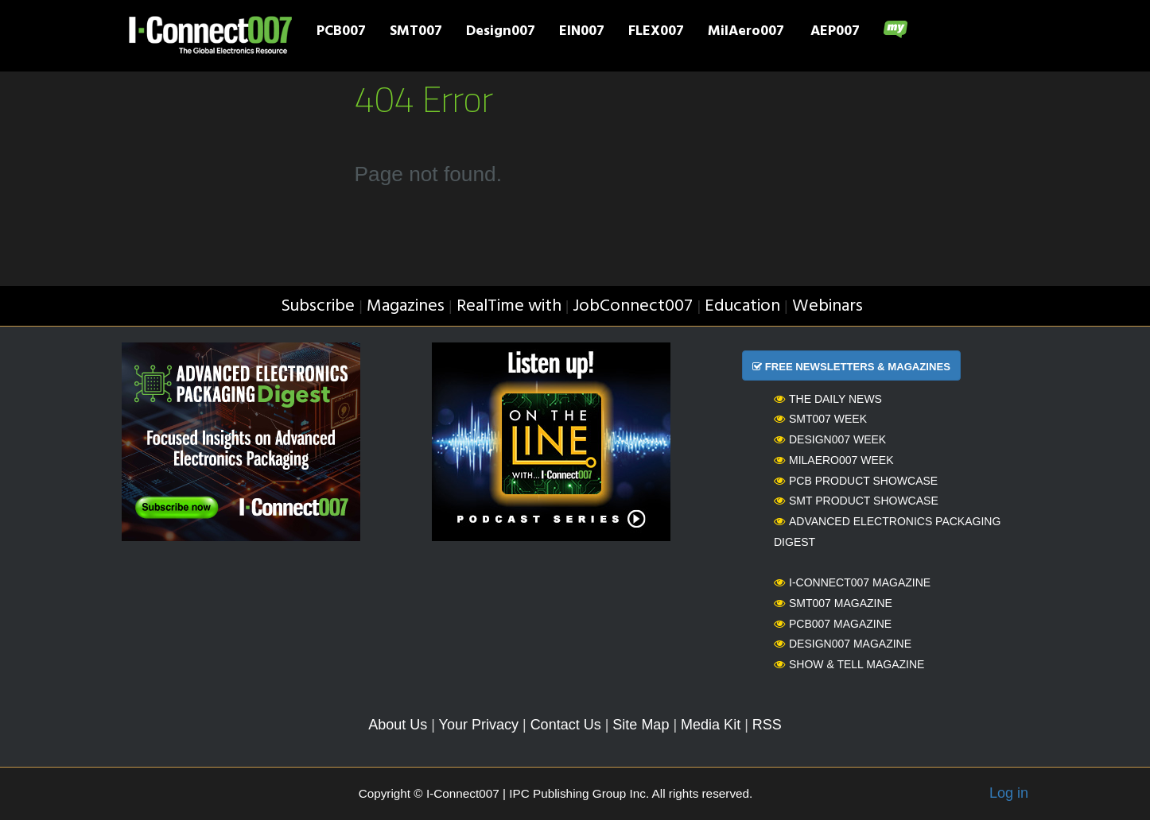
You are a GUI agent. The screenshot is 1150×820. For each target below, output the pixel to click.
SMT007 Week (820, 418)
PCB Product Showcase (856, 480)
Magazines (406, 306)
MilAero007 (746, 32)
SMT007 (416, 32)
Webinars (827, 306)
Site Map (640, 725)
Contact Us (565, 725)
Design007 (500, 32)
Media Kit (710, 725)
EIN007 (581, 32)
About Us (397, 725)
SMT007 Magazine (833, 603)
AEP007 (835, 32)
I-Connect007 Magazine (852, 582)
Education (742, 306)
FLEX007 (656, 32)
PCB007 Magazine (833, 623)
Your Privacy (479, 725)
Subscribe (318, 306)
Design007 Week (830, 439)
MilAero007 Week (834, 460)
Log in (1008, 793)
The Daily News (828, 399)
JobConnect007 (633, 306)
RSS (767, 725)
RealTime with (509, 306)
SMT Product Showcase (856, 500)
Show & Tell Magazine (849, 664)
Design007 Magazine (842, 643)
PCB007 (341, 32)
